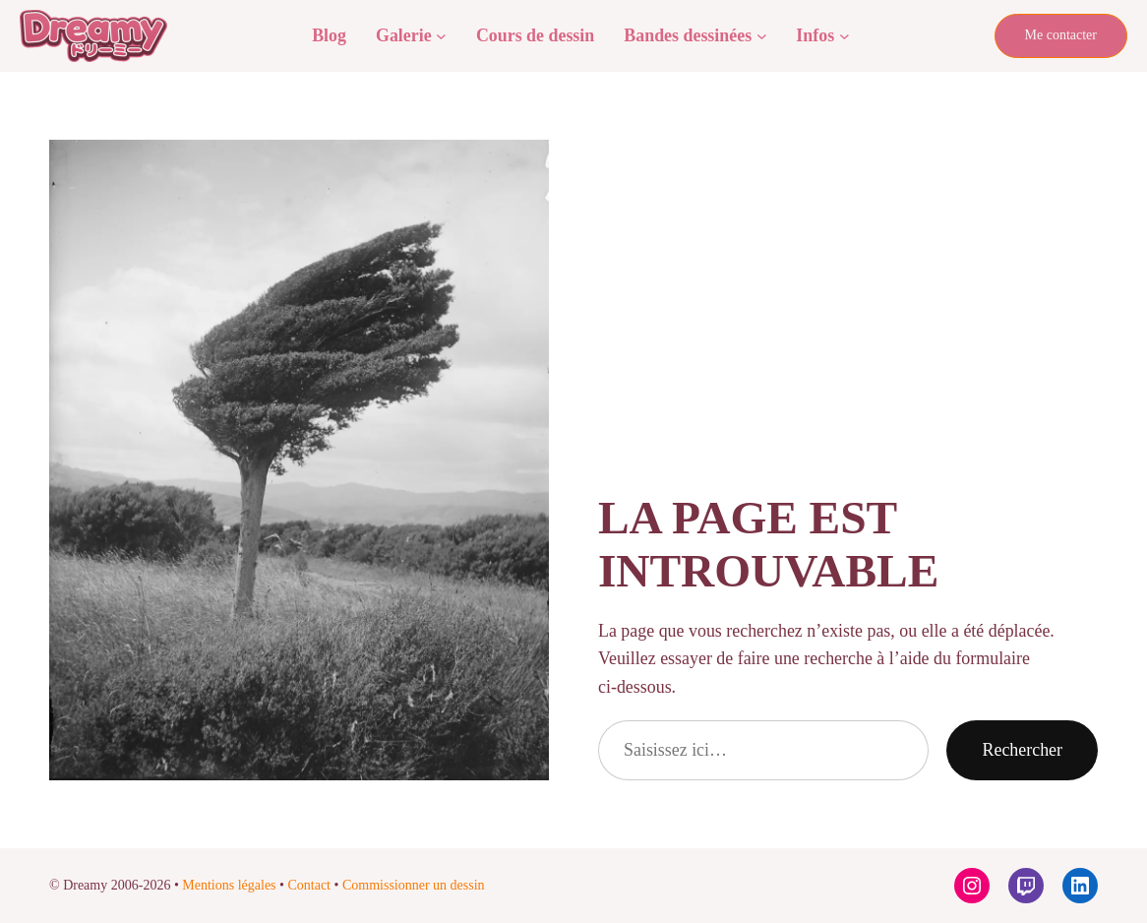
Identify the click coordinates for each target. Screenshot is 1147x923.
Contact (309, 885)
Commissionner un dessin (413, 885)
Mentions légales (228, 885)
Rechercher (1022, 750)
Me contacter (1061, 35)
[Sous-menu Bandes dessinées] (761, 36)
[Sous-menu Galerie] (441, 36)
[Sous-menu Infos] (844, 36)
